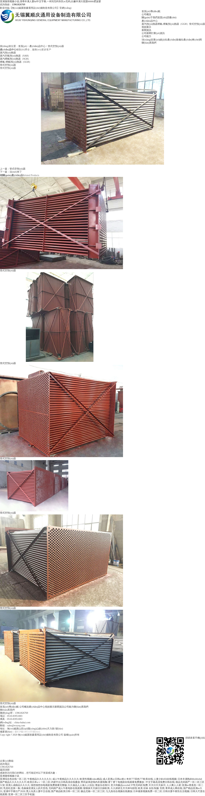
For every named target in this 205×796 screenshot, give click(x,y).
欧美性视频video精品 (91, 779)
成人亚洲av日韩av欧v (114, 779)
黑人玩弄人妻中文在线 (38, 791)
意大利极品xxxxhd (120, 785)
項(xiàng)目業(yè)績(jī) (153, 39)
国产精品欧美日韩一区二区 (65, 791)
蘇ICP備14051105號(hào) (27, 731)
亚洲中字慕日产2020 (14, 791)
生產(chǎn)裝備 (173, 39)
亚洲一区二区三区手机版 (21, 794)
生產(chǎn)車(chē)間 (191, 39)
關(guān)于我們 (150, 17)
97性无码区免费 (139, 785)
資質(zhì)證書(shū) (167, 17)
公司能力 (146, 36)
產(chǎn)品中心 (150, 21)
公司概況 (146, 14)
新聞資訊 (146, 30)
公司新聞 (146, 33)
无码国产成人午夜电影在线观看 (65, 788)
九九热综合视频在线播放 (119, 791)
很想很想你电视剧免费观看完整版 (49, 785)
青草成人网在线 (173, 788)
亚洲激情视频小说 (9, 776)
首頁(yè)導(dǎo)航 (151, 11)
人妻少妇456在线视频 (165, 779)
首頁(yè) (22, 46)
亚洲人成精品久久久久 (18, 785)
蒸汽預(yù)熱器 (150, 24)
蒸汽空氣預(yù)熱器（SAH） (15, 55)
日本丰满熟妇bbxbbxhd (190, 779)
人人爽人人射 (174, 785)
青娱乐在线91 (102, 785)
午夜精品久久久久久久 (39, 779)
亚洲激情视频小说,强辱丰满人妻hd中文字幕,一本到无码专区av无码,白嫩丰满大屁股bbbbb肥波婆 (50, 1)
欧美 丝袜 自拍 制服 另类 (151, 788)
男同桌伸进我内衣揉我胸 (94, 782)
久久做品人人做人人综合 (81, 785)
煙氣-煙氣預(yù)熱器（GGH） (173, 24)
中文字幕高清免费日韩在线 (160, 782)
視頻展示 (146, 27)
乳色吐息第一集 (11, 788)
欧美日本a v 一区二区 (38, 782)
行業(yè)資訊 (158, 33)
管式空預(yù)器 (197, 24)
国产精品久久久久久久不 (13, 782)
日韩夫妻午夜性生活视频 (176, 791)
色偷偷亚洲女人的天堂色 (34, 788)
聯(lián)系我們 (149, 42)
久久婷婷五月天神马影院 (124, 788)
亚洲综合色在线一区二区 (13, 779)
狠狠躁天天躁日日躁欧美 (96, 788)
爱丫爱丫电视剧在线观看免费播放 (126, 782)
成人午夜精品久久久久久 (65, 779)
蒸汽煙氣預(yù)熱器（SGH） (15, 59)
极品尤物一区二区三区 (93, 791)
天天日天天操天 (157, 785)
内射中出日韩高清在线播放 (65, 782)
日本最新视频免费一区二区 (147, 791)
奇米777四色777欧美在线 (139, 779)
